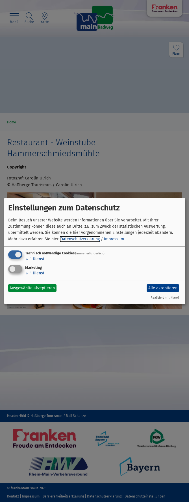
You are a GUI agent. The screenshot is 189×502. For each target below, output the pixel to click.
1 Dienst (34, 259)
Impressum (114, 239)
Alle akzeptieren (162, 288)
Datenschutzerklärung (80, 239)
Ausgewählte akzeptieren (32, 288)
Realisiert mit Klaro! (165, 297)
